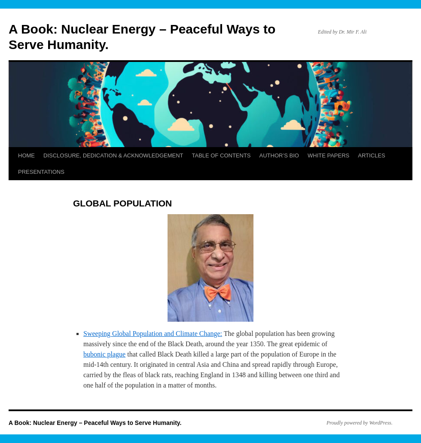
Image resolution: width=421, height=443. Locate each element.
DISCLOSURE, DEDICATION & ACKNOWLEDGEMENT (113, 155)
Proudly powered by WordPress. (359, 423)
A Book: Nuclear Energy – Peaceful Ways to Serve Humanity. (95, 422)
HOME (26, 155)
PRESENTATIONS (41, 172)
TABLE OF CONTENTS (221, 155)
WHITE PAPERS (328, 155)
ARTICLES (371, 155)
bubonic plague (104, 354)
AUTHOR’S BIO (279, 155)
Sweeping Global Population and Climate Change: (152, 333)
